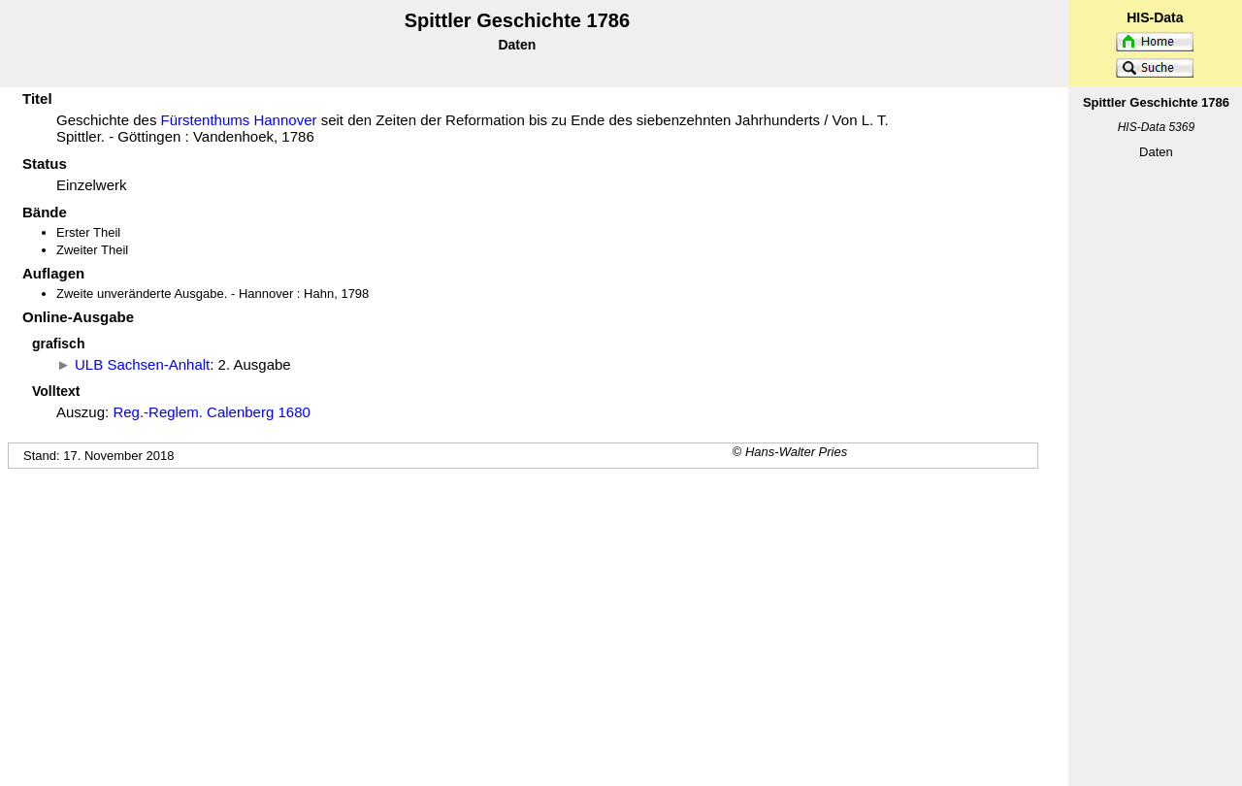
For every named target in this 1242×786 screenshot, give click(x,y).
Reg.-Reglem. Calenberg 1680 (211, 412)
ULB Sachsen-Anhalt (142, 364)
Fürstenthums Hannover (239, 120)
